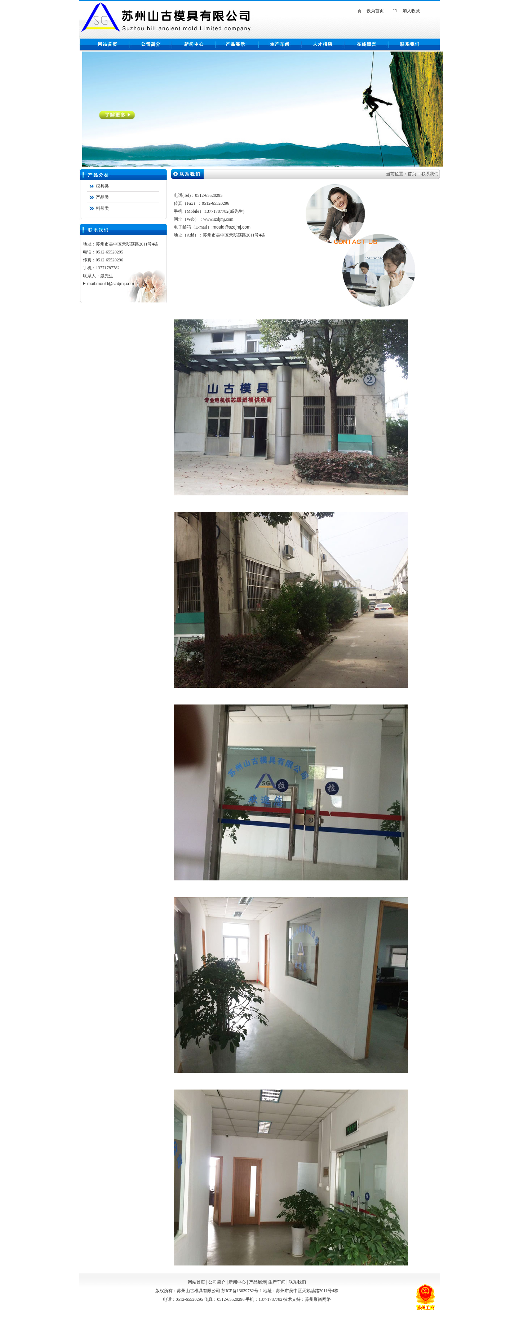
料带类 (102, 208)
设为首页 (375, 10)
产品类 (102, 197)
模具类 (102, 186)
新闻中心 (237, 1282)
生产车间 (276, 1282)
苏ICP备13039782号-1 (241, 1290)
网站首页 (196, 1282)
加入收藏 (411, 10)
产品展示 (257, 1282)
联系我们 (297, 1282)
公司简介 (217, 1282)
